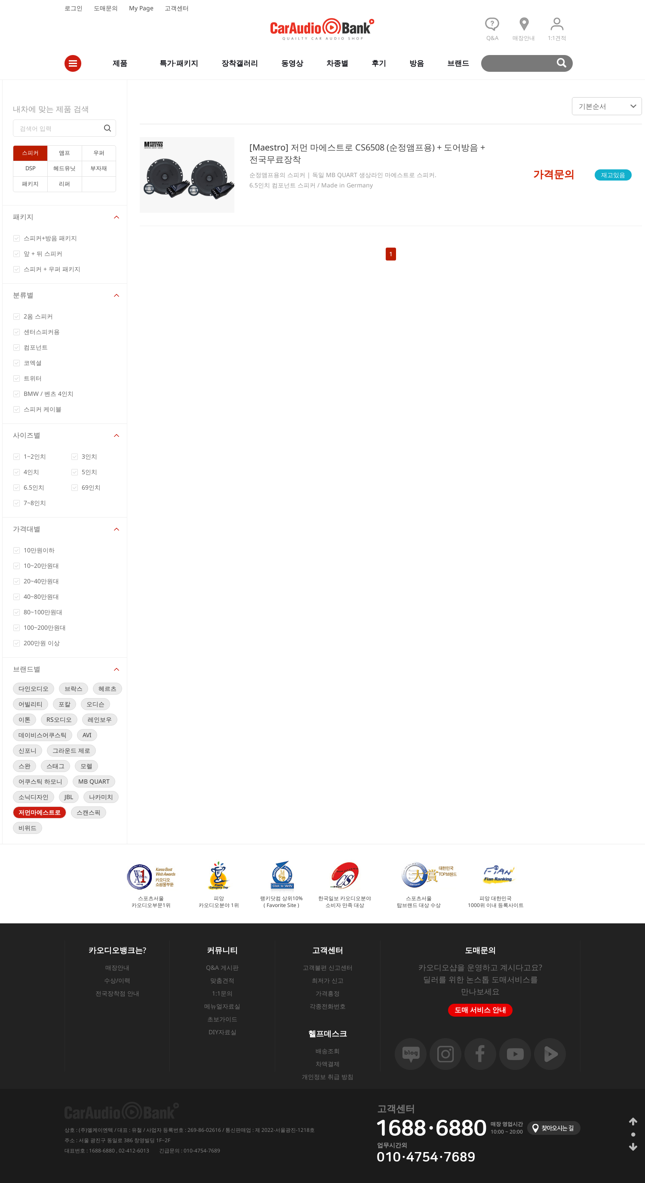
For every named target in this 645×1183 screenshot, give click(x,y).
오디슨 (95, 704)
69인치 (91, 487)
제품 (120, 63)
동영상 (292, 63)
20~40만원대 (41, 581)
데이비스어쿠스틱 (42, 735)
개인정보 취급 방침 (327, 1077)
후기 (379, 63)
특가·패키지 (179, 63)
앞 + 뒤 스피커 (43, 253)
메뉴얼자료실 (222, 1006)
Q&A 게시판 (222, 967)
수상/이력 (117, 980)
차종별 (337, 63)
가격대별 (26, 528)
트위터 (33, 378)
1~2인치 (35, 456)
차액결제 (328, 1064)
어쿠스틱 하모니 (40, 781)
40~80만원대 (41, 596)
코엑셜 (33, 363)
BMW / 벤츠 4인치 (49, 393)
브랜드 (458, 63)
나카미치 (101, 797)
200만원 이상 (42, 643)
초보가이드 (222, 1019)
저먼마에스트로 (39, 812)
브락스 (73, 688)
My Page (141, 8)
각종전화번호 (328, 1006)
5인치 (89, 472)
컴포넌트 (36, 347)
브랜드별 (26, 669)
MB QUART (94, 781)
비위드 (27, 828)
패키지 (23, 216)
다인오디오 (33, 688)
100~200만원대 (45, 627)
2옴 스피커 (38, 316)
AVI (87, 735)
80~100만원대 (43, 612)
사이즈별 (26, 435)
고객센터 (177, 8)
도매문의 (106, 8)
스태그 (55, 766)
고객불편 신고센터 (328, 967)
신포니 (27, 750)
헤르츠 (107, 688)
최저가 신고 (328, 980)
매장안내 (117, 967)
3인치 (89, 456)
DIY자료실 (222, 1032)
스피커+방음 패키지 (50, 238)
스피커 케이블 (42, 409)
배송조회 (328, 1051)
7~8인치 (35, 503)
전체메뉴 (72, 63)
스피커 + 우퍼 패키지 (52, 269)
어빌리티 (30, 704)
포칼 (64, 704)
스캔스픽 (89, 812)
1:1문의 (222, 993)
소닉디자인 (33, 797)
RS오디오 (59, 719)
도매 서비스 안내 (480, 1009)
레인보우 (100, 719)
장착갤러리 (239, 63)
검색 (530, 63)
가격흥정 (328, 993)
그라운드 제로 (71, 750)
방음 (416, 63)
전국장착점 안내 (117, 993)
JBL (68, 797)
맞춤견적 (222, 980)
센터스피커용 (42, 332)
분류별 (23, 295)
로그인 (73, 8)
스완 (24, 766)
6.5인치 (34, 487)
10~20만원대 (41, 565)
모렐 (86, 766)
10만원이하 (39, 550)
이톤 (24, 719)
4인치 (31, 472)
